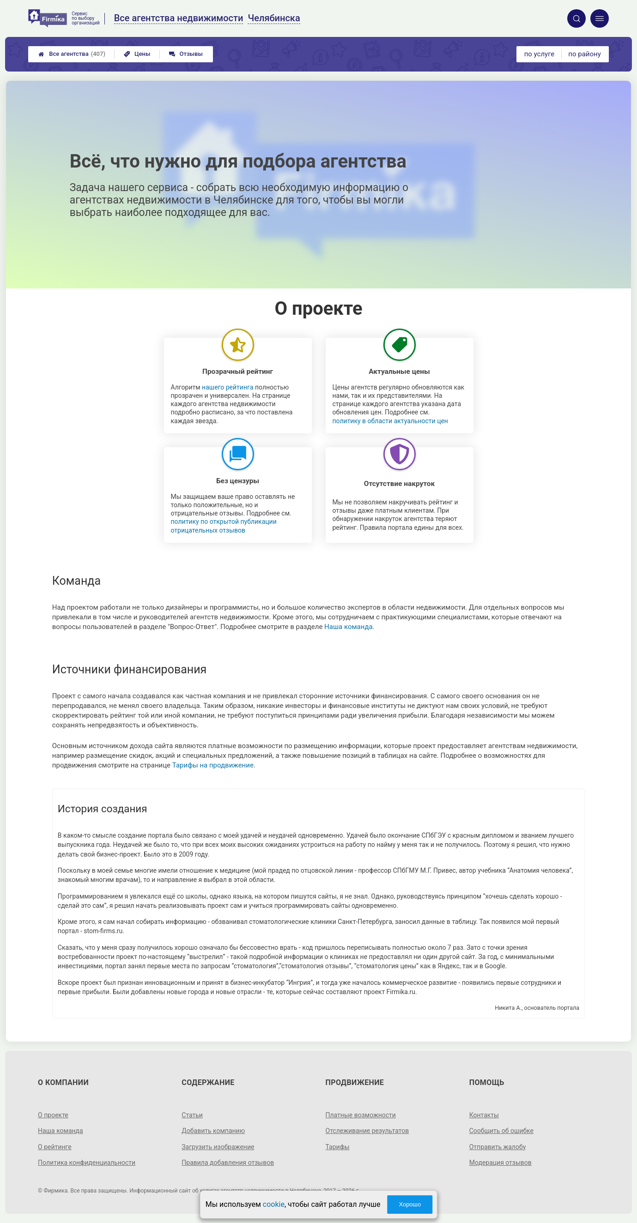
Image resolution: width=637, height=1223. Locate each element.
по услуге (539, 54)
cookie (274, 1204)
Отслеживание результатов (367, 1130)
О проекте (53, 1115)
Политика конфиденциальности (86, 1162)
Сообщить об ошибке (501, 1130)
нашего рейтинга (227, 387)
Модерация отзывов (500, 1162)
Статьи (192, 1115)
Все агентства (71, 54)
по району (584, 54)
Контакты (484, 1115)
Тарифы (338, 1147)
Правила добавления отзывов (228, 1162)
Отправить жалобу (497, 1147)
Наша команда (348, 627)
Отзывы (186, 53)
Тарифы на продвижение (213, 765)
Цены (137, 53)
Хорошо (410, 1204)
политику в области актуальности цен (390, 421)
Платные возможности (361, 1115)
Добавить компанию (213, 1130)
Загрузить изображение (218, 1147)
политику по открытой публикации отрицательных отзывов (224, 526)
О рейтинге (55, 1147)
